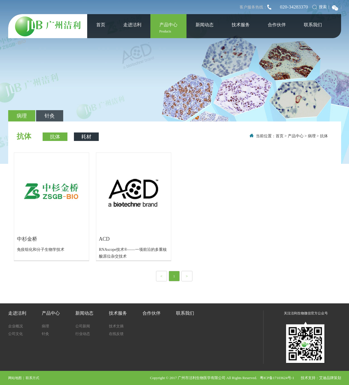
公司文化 (15, 334)
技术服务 (241, 24)
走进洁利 (132, 24)
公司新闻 (82, 326)
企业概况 (15, 326)
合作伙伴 (277, 24)
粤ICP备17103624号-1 (280, 378)
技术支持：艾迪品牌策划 (321, 378)
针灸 (50, 116)
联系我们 (313, 24)
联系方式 (32, 378)
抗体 (55, 137)
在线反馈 (116, 334)
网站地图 (15, 378)
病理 (22, 116)
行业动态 (82, 334)
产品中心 (168, 27)
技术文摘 (116, 326)
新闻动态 (205, 24)
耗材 (86, 137)
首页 (100, 24)
